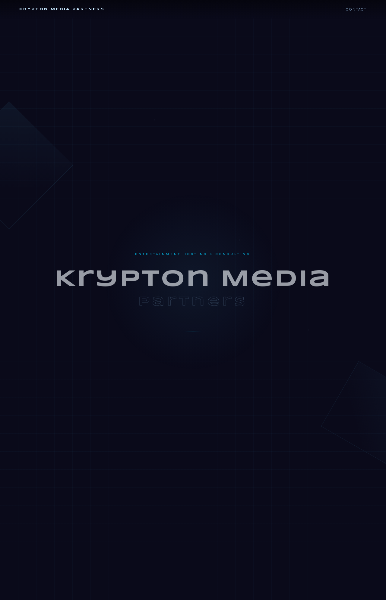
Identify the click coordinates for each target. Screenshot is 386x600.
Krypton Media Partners (62, 9)
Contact (356, 9)
